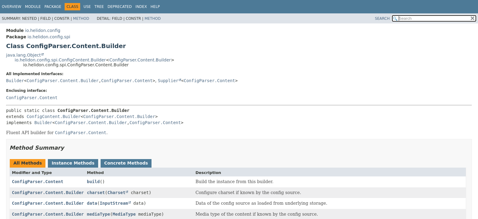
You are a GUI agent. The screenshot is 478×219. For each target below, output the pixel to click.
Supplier (168, 80)
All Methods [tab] (27, 163)
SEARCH (382, 18)
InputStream (114, 203)
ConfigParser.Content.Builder (140, 59)
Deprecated (120, 7)
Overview (11, 7)
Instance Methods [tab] (73, 163)
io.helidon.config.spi (48, 36)
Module (33, 7)
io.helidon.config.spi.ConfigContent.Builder (60, 59)
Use (87, 7)
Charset (116, 192)
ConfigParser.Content (127, 80)
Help (155, 7)
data (92, 203)
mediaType (98, 214)
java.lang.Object (23, 55)
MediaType (124, 214)
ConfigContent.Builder (53, 116)
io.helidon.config (42, 30)
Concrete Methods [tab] (126, 163)
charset (96, 192)
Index (141, 7)
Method (81, 18)
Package (53, 7)
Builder (15, 80)
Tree (99, 7)
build (93, 181)
